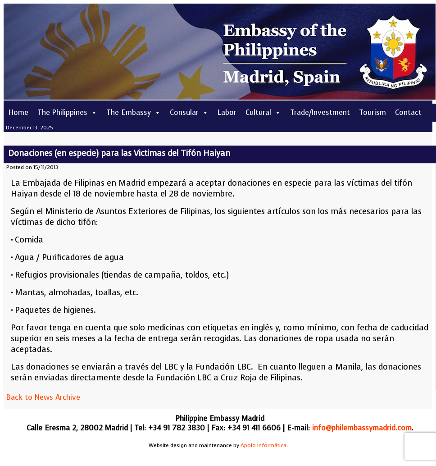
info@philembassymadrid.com (362, 428)
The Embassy (133, 112)
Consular (189, 112)
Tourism (372, 112)
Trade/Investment (320, 112)
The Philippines (67, 112)
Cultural (263, 112)
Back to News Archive (43, 397)
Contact (408, 112)
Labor (227, 112)
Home (18, 112)
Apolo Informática (263, 445)
